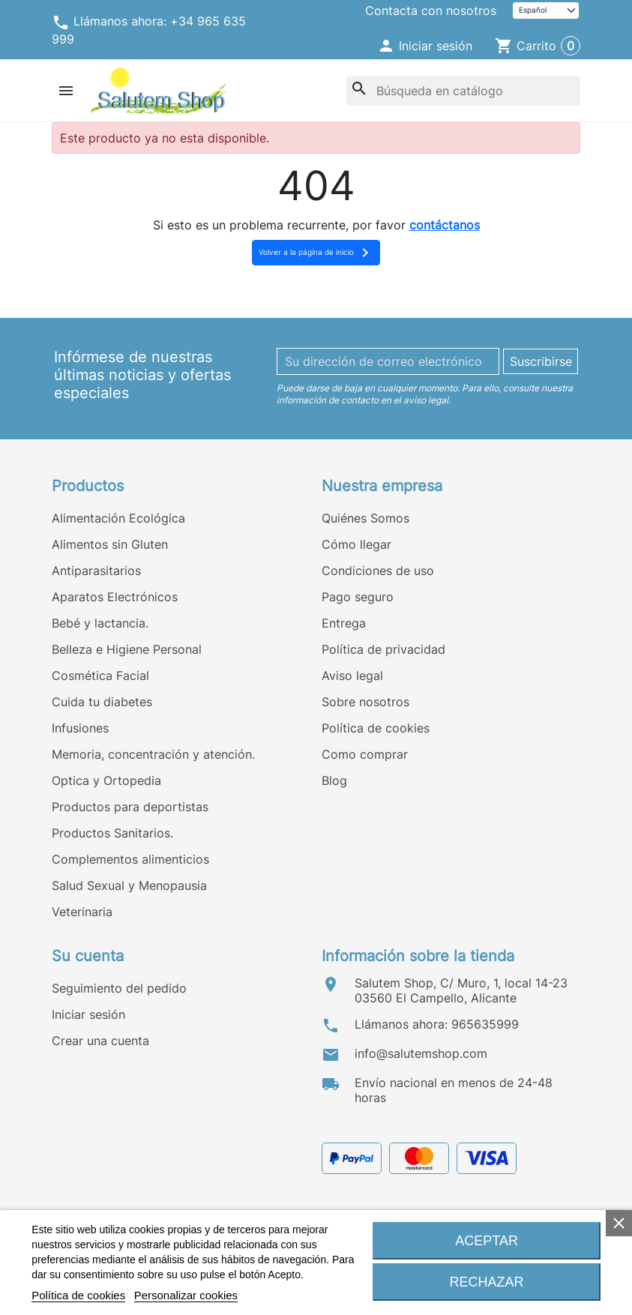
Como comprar (365, 754)
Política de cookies (376, 727)
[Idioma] (546, 10)
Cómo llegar (356, 544)
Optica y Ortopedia (106, 780)
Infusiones (80, 727)
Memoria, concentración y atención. (153, 754)
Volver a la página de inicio (316, 253)
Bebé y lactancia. (100, 623)
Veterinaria (82, 911)
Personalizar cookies (186, 1295)
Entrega (344, 623)
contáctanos (444, 224)
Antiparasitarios (96, 570)
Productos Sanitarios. (112, 832)
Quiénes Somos (365, 518)
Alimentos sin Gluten (110, 544)
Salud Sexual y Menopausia (129, 885)
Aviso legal (352, 675)
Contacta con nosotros (430, 10)
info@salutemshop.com (421, 1053)
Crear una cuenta (100, 1040)
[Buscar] (463, 91)
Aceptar (486, 1240)
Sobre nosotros (365, 701)
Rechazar (487, 1282)
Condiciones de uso (378, 570)
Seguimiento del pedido (119, 988)
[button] (425, 46)
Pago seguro (358, 596)
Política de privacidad (383, 649)
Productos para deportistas (130, 806)
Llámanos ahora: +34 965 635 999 (149, 29)
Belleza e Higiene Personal (127, 649)
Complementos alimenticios (130, 859)
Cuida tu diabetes (102, 701)
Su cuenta (88, 956)
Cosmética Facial (100, 675)
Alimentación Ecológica (118, 518)
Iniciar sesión (88, 1014)
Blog (334, 780)
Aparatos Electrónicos (115, 596)
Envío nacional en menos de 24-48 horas (454, 1090)
